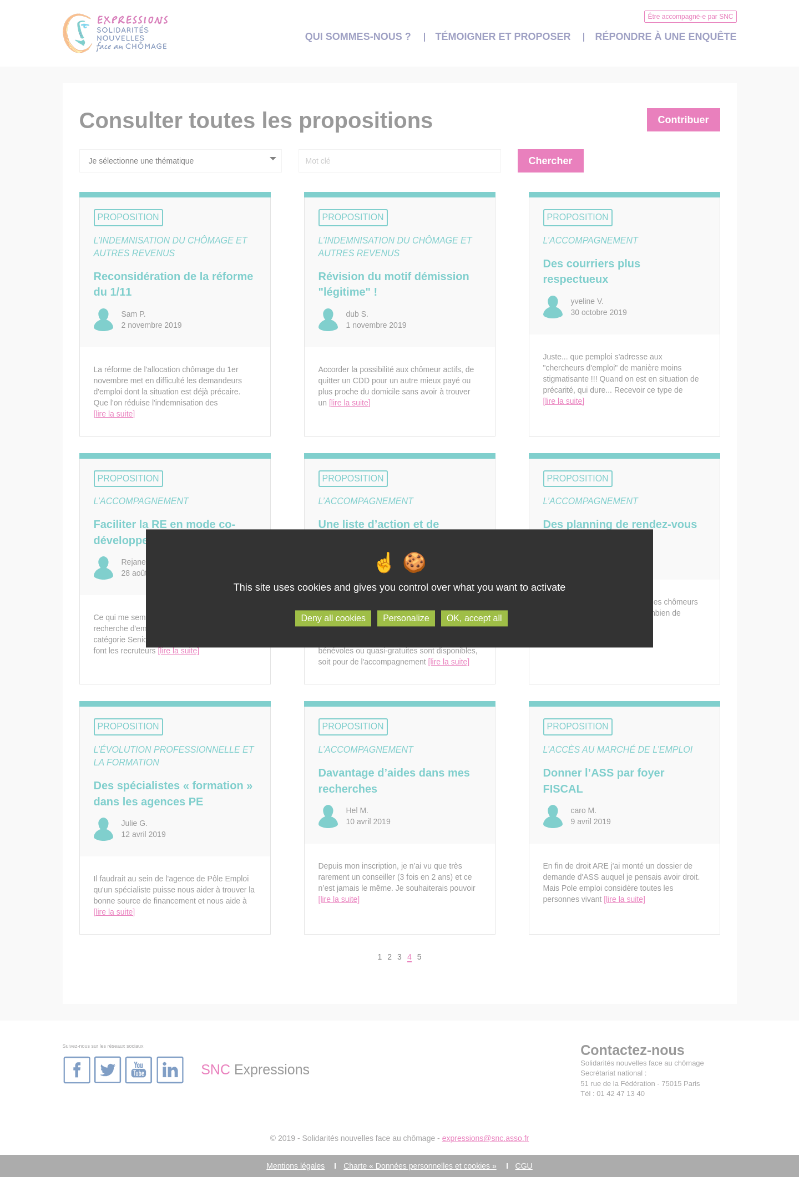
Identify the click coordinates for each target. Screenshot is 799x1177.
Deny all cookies (333, 618)
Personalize (406, 618)
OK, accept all (474, 618)
